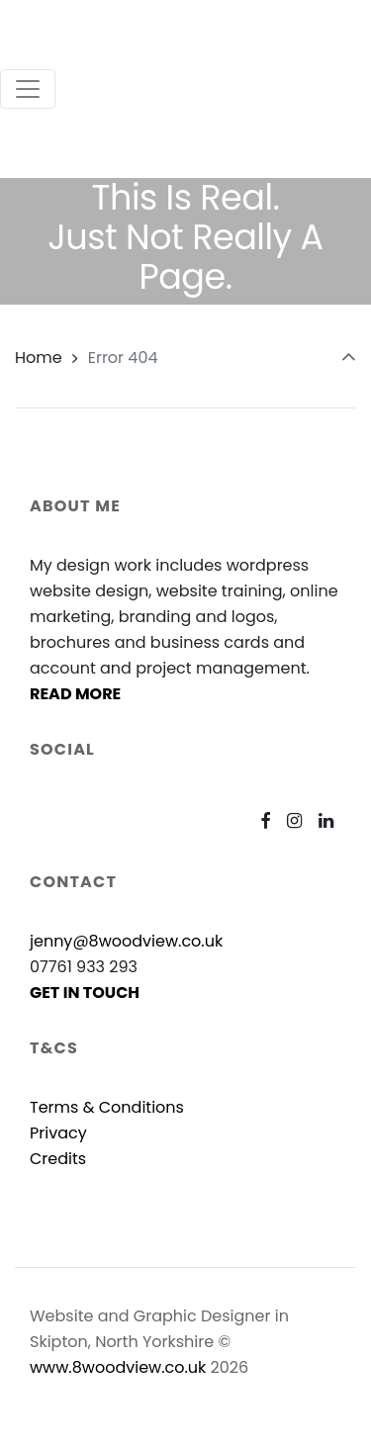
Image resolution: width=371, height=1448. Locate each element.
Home (38, 357)
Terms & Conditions (107, 1107)
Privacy (58, 1133)
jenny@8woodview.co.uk (126, 941)
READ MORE (75, 693)
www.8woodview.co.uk (118, 1367)
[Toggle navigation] (27, 89)
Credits (58, 1158)
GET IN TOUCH (84, 992)
